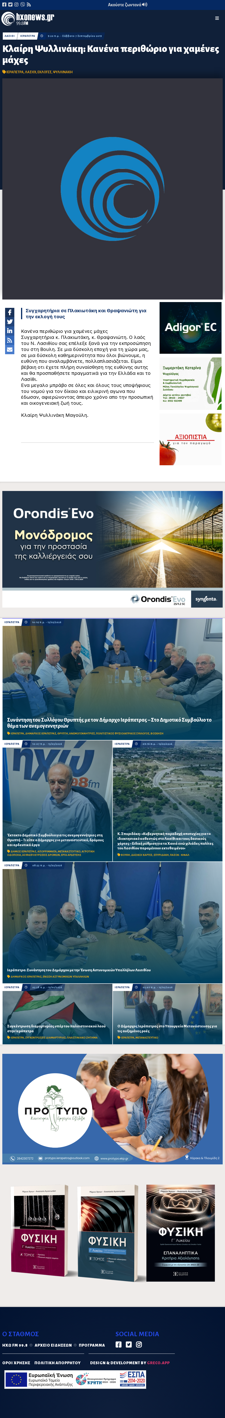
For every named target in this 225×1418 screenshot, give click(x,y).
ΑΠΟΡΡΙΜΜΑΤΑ (47, 851)
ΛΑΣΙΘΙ (10, 36)
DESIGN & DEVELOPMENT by (130, 1363)
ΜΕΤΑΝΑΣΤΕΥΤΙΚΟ (69, 851)
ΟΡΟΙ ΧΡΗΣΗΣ (16, 1363)
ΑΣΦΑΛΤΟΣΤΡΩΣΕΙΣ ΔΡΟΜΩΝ (41, 855)
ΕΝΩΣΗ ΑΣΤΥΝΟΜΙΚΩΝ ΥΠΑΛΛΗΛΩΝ (66, 976)
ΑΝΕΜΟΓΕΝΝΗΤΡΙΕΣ (82, 733)
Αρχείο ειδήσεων (53, 1345)
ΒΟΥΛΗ (125, 855)
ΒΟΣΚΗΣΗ (157, 733)
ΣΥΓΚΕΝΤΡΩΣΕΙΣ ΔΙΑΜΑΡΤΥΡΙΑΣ (45, 1037)
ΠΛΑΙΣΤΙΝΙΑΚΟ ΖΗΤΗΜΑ (82, 1037)
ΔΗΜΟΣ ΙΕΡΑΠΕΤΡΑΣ (23, 851)
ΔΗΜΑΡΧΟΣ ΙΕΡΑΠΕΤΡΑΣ (40, 733)
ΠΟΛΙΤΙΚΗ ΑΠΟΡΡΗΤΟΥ (57, 1363)
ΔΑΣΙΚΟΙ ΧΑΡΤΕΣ (141, 855)
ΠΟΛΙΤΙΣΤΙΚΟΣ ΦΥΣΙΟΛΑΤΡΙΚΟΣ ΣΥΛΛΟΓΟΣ (122, 733)
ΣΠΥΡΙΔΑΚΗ (161, 855)
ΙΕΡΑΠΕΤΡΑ (27, 36)
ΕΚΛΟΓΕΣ (44, 72)
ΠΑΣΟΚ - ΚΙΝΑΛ (179, 855)
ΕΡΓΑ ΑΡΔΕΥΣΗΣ (71, 855)
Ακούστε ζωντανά (127, 5)
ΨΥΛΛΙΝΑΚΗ (63, 72)
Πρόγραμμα (92, 1345)
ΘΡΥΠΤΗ (62, 733)
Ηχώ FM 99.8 (15, 1345)
